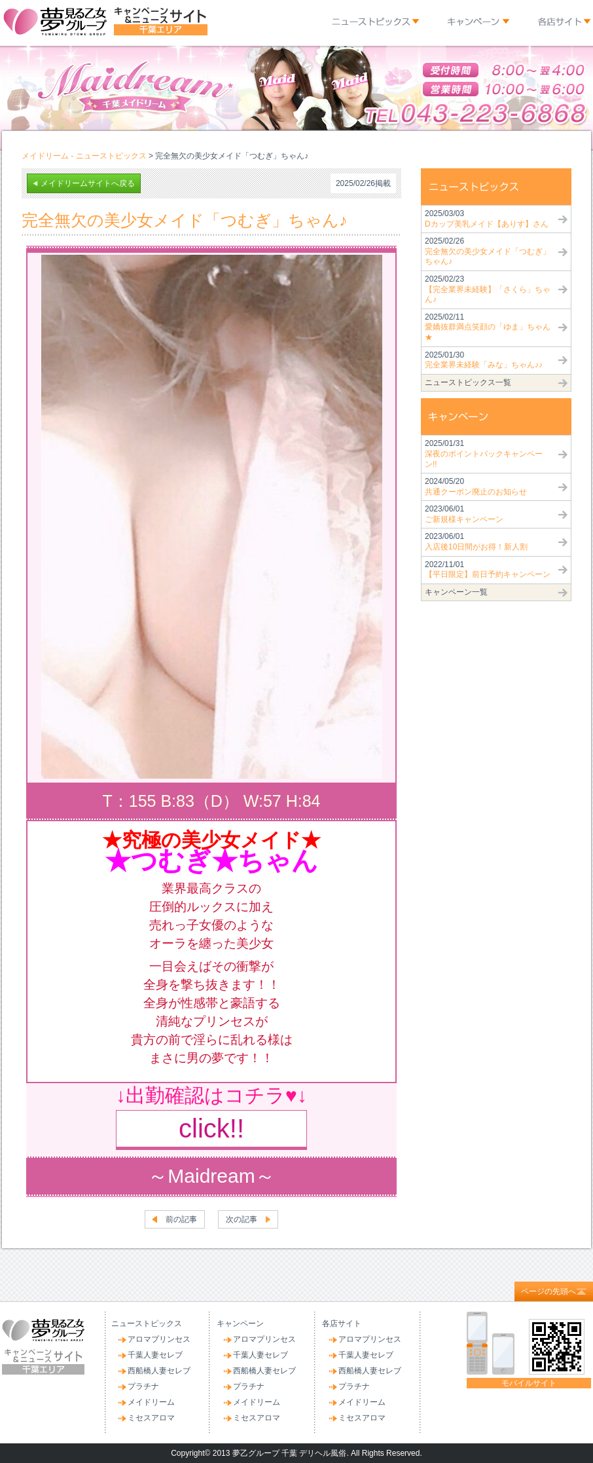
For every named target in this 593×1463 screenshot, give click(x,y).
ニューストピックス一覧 (468, 382)
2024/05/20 (476, 486)
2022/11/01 (487, 570)
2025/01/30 (484, 360)
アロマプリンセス (159, 1339)
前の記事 (181, 1219)
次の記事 (241, 1219)
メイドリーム (151, 1402)
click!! (211, 1128)
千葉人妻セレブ (155, 1355)
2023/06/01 (464, 514)
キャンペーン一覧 (456, 592)
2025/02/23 (487, 289)
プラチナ (143, 1386)
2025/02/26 (487, 251)
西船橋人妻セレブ (159, 1370)
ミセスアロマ (151, 1417)
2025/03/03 (486, 219)
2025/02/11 (487, 327)
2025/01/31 (484, 453)
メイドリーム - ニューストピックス (84, 155)
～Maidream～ (211, 1176)
